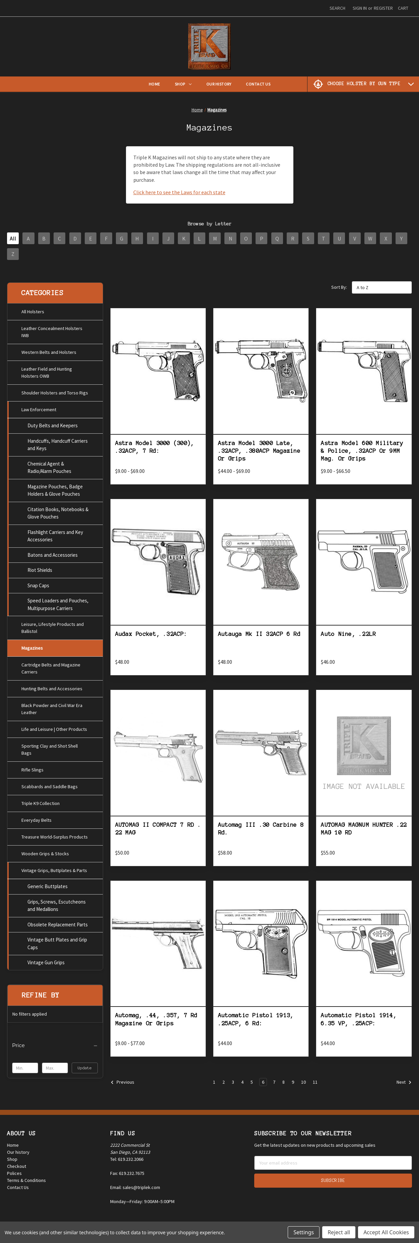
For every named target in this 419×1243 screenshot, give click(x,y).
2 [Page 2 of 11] (223, 1087)
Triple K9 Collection (40, 802)
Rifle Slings (32, 768)
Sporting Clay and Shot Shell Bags (49, 747)
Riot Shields (39, 568)
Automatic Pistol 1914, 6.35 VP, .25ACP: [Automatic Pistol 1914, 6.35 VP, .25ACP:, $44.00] (359, 1024)
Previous (122, 1087)
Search (337, 8)
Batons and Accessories (52, 553)
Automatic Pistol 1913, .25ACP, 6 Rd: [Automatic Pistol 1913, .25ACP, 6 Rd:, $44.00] (256, 1024)
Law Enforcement (38, 408)
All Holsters (32, 310)
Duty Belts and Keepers (52, 424)
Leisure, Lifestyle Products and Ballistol (52, 626)
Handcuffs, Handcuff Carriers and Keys (57, 443)
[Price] (55, 1043)
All (14, 239)
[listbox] (382, 291)
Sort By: (339, 292)
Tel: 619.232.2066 (126, 1162)
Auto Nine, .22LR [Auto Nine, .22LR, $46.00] (348, 638)
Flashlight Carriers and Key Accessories (55, 534)
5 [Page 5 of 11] (252, 1087)
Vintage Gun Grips (46, 961)
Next (404, 1087)
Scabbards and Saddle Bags (49, 785)
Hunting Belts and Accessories (51, 687)
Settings (303, 1232)
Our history (18, 1155)
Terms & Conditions (26, 1184)
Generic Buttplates (47, 884)
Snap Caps (38, 584)
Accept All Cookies (386, 1232)
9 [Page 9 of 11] (293, 1087)
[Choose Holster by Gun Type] (363, 84)
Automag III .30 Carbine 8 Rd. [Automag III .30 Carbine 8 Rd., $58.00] (261, 833)
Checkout (16, 1170)
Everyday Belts (36, 818)
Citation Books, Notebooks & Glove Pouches (57, 511)
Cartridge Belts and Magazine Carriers (50, 666)
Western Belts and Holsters (48, 350)
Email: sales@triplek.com (135, 1191)
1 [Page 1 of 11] (214, 1087)
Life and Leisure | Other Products (54, 727)
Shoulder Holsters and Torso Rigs (54, 391)
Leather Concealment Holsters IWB (51, 330)
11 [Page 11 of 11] (315, 1087)
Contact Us (258, 84)
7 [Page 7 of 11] (274, 1087)
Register (383, 8)
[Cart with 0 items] (403, 8)
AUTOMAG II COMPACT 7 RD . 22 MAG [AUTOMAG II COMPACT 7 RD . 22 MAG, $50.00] (158, 833)
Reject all (339, 1232)
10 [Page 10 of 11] (303, 1087)
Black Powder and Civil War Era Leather (51, 707)
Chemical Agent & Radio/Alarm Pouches (49, 466)
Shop (183, 84)
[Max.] (55, 1066)
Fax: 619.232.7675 (127, 1177)
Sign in (360, 8)
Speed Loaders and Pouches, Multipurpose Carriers (57, 603)
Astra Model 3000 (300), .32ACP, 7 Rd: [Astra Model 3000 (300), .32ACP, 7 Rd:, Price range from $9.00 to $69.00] (154, 451)
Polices (14, 1177)
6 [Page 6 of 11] (263, 1087)
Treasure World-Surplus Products (54, 835)
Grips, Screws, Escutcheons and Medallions (56, 904)
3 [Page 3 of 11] (233, 1087)
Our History (218, 84)
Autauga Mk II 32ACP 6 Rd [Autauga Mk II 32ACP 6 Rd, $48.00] (259, 638)
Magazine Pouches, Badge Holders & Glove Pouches (55, 489)
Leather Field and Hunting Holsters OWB (46, 370)
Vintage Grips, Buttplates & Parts (54, 869)
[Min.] (25, 1066)
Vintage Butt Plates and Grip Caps (57, 942)
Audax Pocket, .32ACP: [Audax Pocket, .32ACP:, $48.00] (151, 638)
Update (85, 1066)
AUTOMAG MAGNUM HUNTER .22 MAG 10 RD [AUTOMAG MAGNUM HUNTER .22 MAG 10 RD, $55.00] (364, 833)
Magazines (32, 646)
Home (154, 84)
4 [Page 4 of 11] (242, 1087)
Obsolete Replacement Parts (57, 922)
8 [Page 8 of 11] (283, 1087)
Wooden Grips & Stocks (45, 852)
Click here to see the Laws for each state (179, 192)
